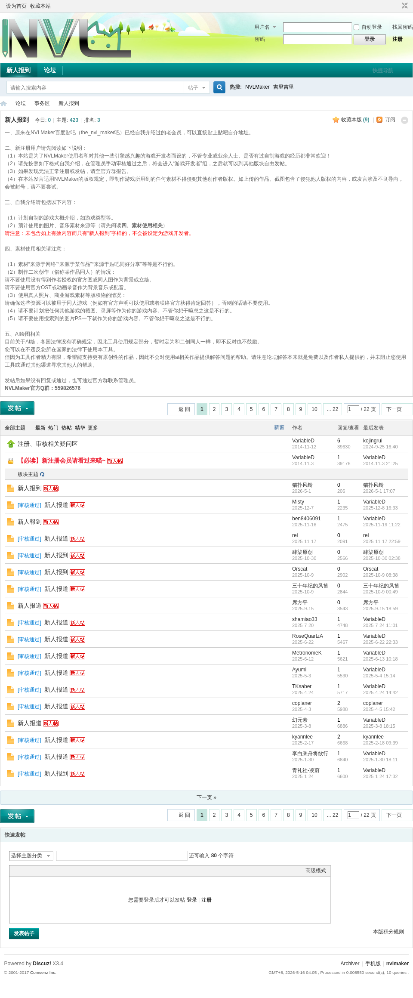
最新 (40, 428)
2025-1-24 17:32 (380, 776)
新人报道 (56, 504)
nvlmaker (397, 964)
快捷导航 (383, 71)
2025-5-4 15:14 (379, 675)
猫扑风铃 (302, 485)
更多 (93, 428)
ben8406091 (306, 519)
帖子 (193, 88)
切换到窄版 (404, 6)
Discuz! (42, 964)
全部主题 (15, 428)
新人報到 (30, 521)
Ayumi (299, 670)
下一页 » (206, 797)
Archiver (349, 964)
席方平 (300, 602)
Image (35, 870)
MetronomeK (307, 653)
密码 (260, 39)
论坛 (50, 70)
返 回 (184, 409)
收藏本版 (355, 120)
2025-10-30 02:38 (382, 558)
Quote (56, 870)
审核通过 (29, 505)
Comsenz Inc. (43, 972)
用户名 (262, 27)
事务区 (42, 103)
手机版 (373, 964)
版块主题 (28, 474)
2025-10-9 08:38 (380, 575)
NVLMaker (257, 87)
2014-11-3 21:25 (380, 463)
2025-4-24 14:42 (380, 692)
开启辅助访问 (397, 6)
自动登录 (368, 27)
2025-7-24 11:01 (380, 625)
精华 (80, 428)
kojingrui (372, 441)
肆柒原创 (302, 552)
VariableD (303, 441)
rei (295, 535)
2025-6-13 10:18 (380, 658)
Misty (298, 502)
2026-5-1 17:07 (379, 491)
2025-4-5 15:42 (379, 709)
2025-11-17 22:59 (382, 541)
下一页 (394, 409)
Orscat (299, 569)
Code (67, 870)
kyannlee (302, 737)
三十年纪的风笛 (310, 586)
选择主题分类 (26, 856)
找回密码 (402, 27)
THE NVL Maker (3, 103)
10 (314, 409)
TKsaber (301, 686)
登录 (192, 900)
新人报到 (18, 70)
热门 (53, 428)
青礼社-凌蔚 (306, 770)
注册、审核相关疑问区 (48, 443)
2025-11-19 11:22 (382, 524)
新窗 (279, 427)
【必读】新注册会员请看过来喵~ (61, 460)
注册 (397, 39)
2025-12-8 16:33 (380, 507)
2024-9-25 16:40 (380, 446)
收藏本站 (40, 6)
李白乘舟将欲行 (310, 754)
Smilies (78, 870)
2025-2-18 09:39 (380, 742)
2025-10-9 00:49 (380, 591)
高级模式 (315, 871)
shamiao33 (304, 619)
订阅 (390, 120)
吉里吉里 (283, 87)
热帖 (67, 428)
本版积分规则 (388, 932)
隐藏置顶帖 (279, 444)
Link (46, 870)
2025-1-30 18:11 (380, 759)
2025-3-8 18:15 (379, 726)
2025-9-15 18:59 (380, 608)
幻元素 (300, 720)
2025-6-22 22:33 (380, 642)
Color (24, 870)
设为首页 (16, 6)
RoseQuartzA (307, 636)
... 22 (333, 409)
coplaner (302, 703)
